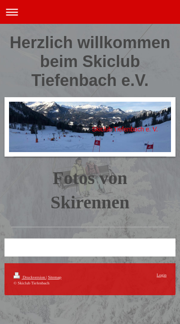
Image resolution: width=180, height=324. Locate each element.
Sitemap (54, 277)
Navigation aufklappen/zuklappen (90, 12)
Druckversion (30, 277)
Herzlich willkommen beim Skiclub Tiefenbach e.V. (89, 61)
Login (161, 275)
